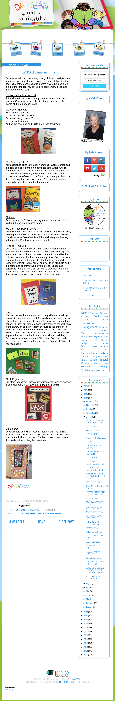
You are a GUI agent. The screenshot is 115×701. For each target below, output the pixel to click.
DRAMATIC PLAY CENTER (93, 547)
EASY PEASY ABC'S (94, 483)
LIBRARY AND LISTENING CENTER (96, 523)
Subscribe (94, 86)
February (90, 603)
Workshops (103, 367)
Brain (105, 317)
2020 (86, 620)
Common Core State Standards (94, 329)
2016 (86, 636)
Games (85, 340)
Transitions (86, 367)
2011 (86, 655)
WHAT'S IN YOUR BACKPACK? (93, 578)
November (90, 406)
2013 (86, 647)
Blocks (16, 513)
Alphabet (94, 313)
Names (93, 347)
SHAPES (89, 442)
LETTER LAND (92, 499)
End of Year (87, 337)
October (89, 409)
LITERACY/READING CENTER (95, 537)
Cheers (105, 320)
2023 (86, 398)
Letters (94, 343)
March (89, 599)
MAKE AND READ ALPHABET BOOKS (95, 469)
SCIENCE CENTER (94, 532)
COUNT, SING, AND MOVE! (95, 447)
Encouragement (100, 334)
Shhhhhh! (87, 276)
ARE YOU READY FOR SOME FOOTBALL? (95, 422)
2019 (86, 624)
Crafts (85, 334)
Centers (84, 320)
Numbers (103, 347)
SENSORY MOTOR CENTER (94, 517)
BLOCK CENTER (93, 558)
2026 (86, 387)
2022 (86, 612)
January (89, 607)
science (102, 370)
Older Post (66, 521)
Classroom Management (89, 325)
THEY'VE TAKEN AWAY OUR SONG (95, 282)
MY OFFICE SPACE (94, 509)
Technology (103, 364)
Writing (85, 370)
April (88, 596)
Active (85, 313)
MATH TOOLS (92, 458)
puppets (95, 370)
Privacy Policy (76, 679)
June (88, 588)
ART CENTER (92, 529)
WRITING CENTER (94, 512)
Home (41, 521)
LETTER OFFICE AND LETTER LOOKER (95, 494)
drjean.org (9, 690)
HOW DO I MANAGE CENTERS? (95, 563)
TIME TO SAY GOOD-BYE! (95, 504)
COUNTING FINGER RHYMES (95, 453)
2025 (86, 390)
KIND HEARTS (89, 296)
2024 (86, 394)
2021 (86, 616)
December (90, 402)
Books (22, 513)
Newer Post (16, 521)
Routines (85, 356)
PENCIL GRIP (92, 434)
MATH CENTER (93, 542)
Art (101, 313)
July (88, 584)
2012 (86, 651)
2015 (86, 639)
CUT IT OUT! (91, 427)
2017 (86, 632)
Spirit (89, 364)
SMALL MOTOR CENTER (93, 553)
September (90, 413)
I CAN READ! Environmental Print (95, 463)
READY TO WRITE (94, 431)
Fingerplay (98, 337)
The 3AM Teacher (65, 682)
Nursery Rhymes (90, 350)
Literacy (104, 344)
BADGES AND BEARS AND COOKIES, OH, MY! (95, 476)
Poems (94, 353)
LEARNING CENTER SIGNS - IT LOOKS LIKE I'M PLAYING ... (95, 570)
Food (105, 337)
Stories (95, 364)
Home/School (48, 513)
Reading (58, 513)
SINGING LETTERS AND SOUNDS (97, 487)
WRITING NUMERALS (96, 438)
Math (84, 347)
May (88, 592)
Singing (96, 356)
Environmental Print (33, 513)
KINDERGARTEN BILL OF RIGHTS (95, 289)
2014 (86, 643)
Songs (93, 360)
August (89, 417)
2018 (86, 628)
